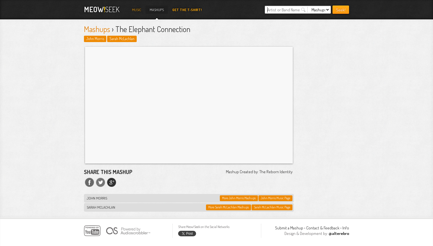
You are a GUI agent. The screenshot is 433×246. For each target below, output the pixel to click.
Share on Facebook (89, 182)
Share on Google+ (111, 182)
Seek (102, 9)
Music (136, 9)
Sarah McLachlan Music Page (272, 207)
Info (345, 228)
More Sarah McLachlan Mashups (228, 207)
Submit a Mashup (289, 228)
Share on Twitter (100, 182)
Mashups (157, 9)
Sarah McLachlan (121, 38)
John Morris (95, 38)
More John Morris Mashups (239, 198)
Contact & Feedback (322, 228)
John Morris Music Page (275, 198)
